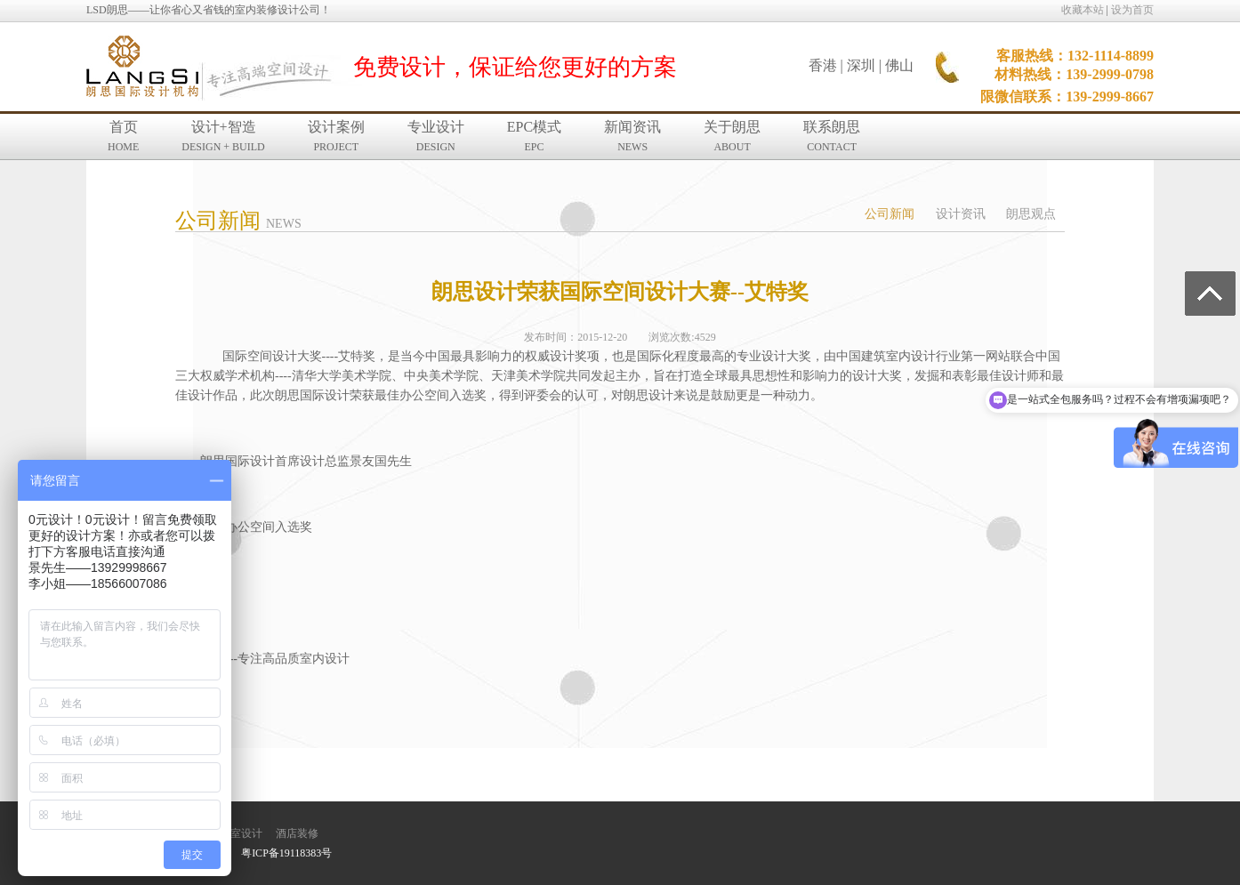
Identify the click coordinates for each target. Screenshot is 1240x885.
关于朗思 (732, 136)
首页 (123, 136)
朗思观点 (1031, 214)
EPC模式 (534, 136)
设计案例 (336, 136)
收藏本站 (1082, 10)
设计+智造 (222, 136)
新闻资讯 (632, 136)
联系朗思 (831, 136)
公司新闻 (889, 214)
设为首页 (1132, 10)
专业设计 (435, 136)
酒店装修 (297, 833)
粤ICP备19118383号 (286, 853)
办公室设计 (235, 833)
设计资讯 (961, 214)
